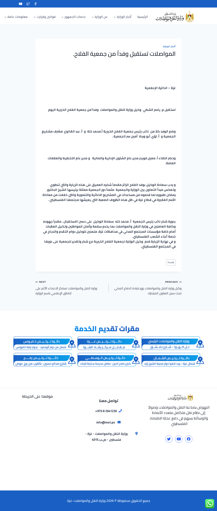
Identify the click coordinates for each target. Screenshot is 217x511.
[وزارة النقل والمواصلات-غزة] (174, 16)
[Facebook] (35, 4)
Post (171, 262)
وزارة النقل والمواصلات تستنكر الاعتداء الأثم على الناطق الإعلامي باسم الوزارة (70, 287)
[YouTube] (20, 4)
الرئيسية (142, 17)
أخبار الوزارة (169, 46)
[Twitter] (28, 4)
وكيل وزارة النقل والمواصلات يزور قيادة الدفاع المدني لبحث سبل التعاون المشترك (147, 287)
